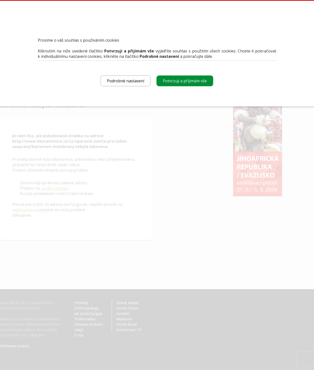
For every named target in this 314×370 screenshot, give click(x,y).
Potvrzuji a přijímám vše (185, 81)
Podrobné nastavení (125, 81)
